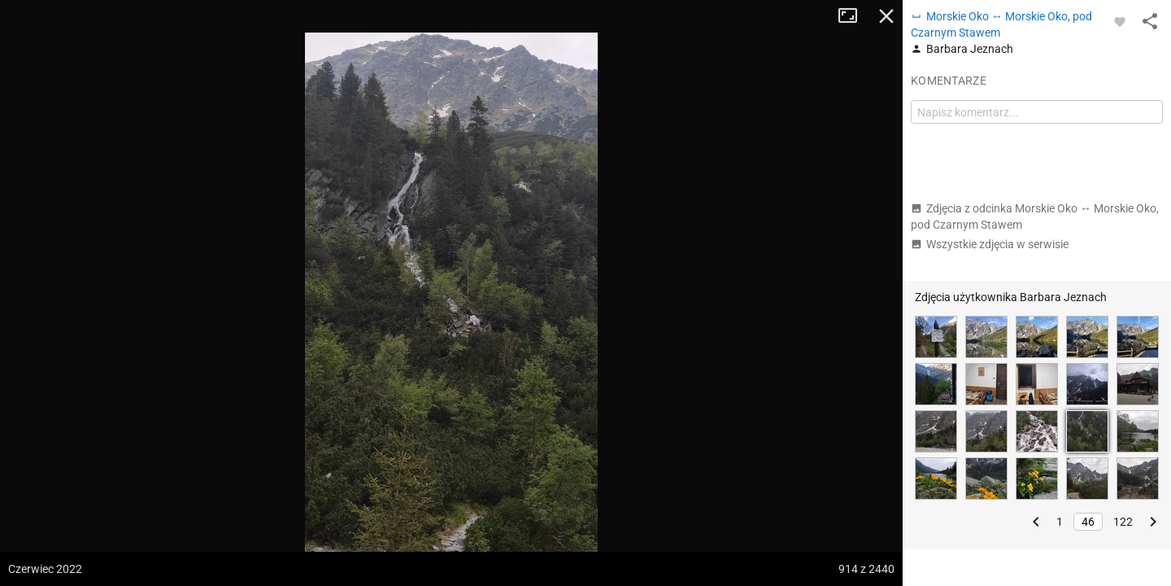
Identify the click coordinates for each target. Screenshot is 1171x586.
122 (1123, 521)
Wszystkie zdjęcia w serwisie (990, 244)
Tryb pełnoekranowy (854, 16)
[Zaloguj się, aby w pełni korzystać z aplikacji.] (1120, 21)
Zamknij (886, 16)
